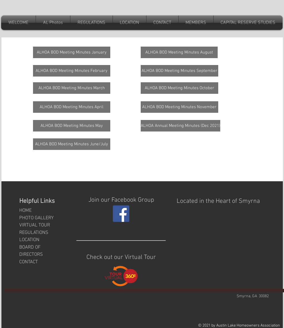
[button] (162, 23)
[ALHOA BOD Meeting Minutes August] (179, 52)
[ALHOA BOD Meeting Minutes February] (71, 71)
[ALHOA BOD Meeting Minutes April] (71, 107)
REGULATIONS (33, 233)
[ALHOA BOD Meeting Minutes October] (179, 88)
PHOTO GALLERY (36, 218)
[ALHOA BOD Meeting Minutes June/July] (71, 144)
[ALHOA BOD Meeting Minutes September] (179, 71)
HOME (25, 210)
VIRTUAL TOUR (34, 225)
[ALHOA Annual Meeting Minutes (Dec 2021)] (180, 125)
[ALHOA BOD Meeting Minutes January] (71, 52)
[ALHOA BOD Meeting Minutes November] (179, 107)
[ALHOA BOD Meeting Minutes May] (71, 125)
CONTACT (28, 262)
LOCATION (29, 240)
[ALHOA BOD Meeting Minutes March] (71, 88)
